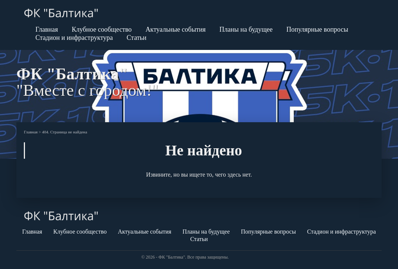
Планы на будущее (246, 29)
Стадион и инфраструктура (74, 37)
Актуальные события (175, 29)
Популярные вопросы (317, 29)
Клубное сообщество (102, 29)
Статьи (136, 37)
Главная (46, 29)
